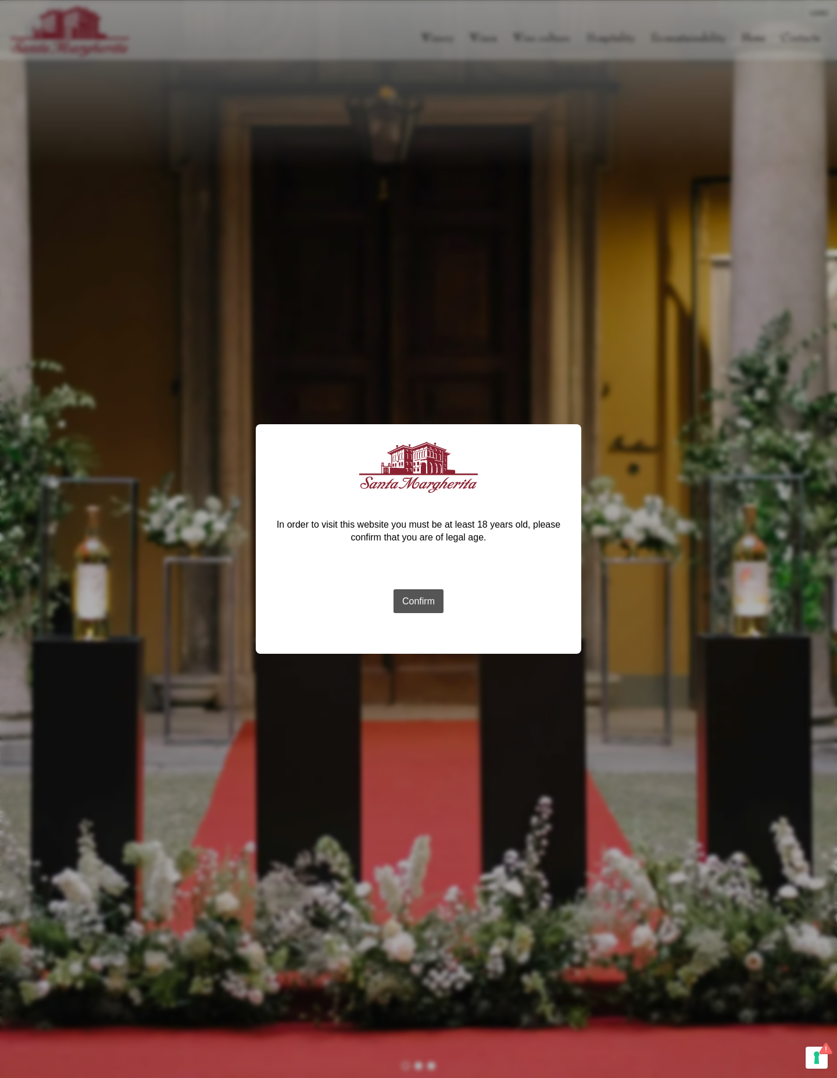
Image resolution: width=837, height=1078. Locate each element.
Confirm (418, 601)
